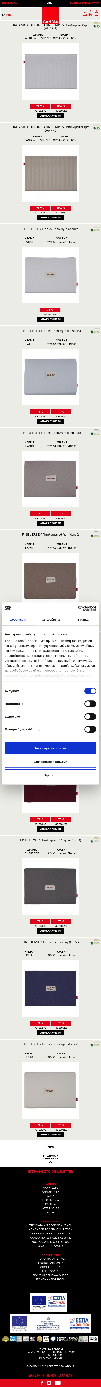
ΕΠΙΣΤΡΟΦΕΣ (50, 1271)
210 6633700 (54, 1355)
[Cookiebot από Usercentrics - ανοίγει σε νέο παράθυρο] (78, 608)
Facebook (41, 1383)
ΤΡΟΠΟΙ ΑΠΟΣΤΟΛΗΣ (50, 1267)
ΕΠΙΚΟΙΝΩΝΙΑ (50, 1200)
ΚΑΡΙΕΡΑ (50, 1204)
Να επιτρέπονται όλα (50, 748)
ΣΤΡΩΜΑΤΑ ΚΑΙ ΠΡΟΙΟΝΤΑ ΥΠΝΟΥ (50, 1225)
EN (4, 14)
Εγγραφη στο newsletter (50, 1172)
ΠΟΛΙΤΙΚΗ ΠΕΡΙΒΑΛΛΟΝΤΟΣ (50, 1275)
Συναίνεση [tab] (18, 619)
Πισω (50, 1147)
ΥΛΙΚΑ (50, 1196)
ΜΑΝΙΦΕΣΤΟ (50, 1188)
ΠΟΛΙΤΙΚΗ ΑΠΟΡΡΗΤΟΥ (50, 1279)
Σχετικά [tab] (83, 619)
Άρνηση (50, 775)
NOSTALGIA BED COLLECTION (50, 1242)
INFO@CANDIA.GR (50, 1358)
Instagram (49, 1383)
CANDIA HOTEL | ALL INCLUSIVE (50, 1238)
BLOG (50, 1212)
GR (9, 14)
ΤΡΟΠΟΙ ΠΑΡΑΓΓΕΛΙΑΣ (50, 1259)
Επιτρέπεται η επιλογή (50, 761)
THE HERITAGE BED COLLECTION (50, 1233)
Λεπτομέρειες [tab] (51, 619)
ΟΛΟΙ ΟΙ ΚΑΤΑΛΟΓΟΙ (50, 1246)
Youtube (58, 1383)
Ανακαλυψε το (50, 115)
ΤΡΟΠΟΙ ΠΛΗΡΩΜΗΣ (50, 1263)
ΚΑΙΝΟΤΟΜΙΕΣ (50, 1192)
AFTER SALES (50, 1208)
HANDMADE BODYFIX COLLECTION (50, 1229)
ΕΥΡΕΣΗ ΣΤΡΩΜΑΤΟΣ (84, 3)
